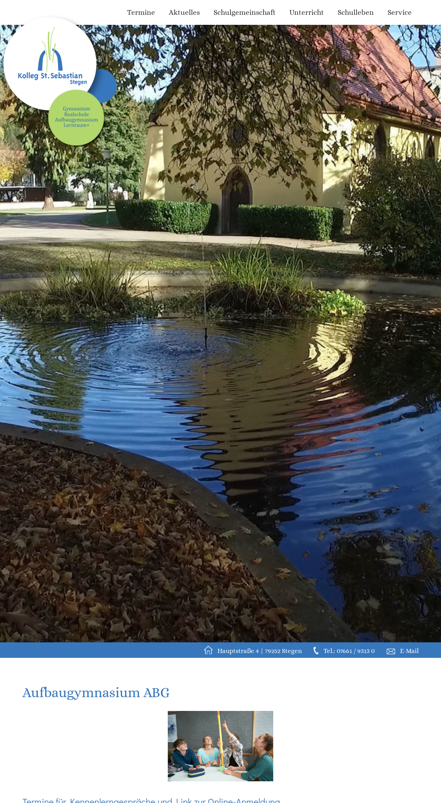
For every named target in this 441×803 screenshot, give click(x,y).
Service (400, 12)
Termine (141, 12)
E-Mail (409, 650)
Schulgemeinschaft (245, 12)
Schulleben (356, 12)
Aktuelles (184, 12)
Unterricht (306, 12)
